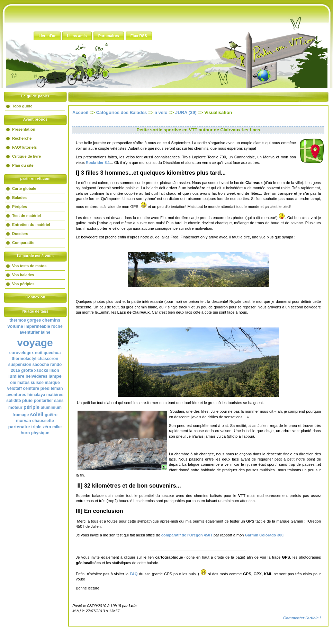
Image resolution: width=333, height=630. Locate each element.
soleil (36, 414)
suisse (37, 382)
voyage (35, 342)
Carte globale (24, 188)
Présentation (23, 129)
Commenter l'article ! (302, 618)
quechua (52, 352)
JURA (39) (186, 112)
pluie (27, 400)
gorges (34, 320)
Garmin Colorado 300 (264, 535)
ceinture (31, 388)
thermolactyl (24, 358)
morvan (23, 420)
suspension (20, 364)
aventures (16, 394)
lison (54, 370)
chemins (51, 320)
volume (15, 326)
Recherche (22, 138)
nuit (39, 352)
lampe (55, 376)
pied (45, 388)
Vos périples (23, 284)
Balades (19, 197)
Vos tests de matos (29, 266)
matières (54, 394)
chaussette (43, 420)
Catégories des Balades (121, 112)
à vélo (161, 112)
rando (56, 364)
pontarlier (43, 400)
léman (57, 388)
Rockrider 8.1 (98, 162)
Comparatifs (23, 242)
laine (45, 332)
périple (31, 407)
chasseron (47, 358)
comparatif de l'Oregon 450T (187, 535)
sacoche (41, 364)
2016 (15, 370)
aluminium (51, 407)
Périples (19, 206)
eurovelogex (21, 352)
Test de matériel (26, 215)
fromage (20, 414)
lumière (16, 376)
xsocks (41, 370)
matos (23, 382)
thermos (18, 320)
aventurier (30, 332)
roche (57, 326)
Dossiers (20, 233)
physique (40, 432)
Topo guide (22, 106)
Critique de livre (26, 156)
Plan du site (23, 165)
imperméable (37, 326)
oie (13, 382)
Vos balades (23, 275)
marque (52, 382)
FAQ (134, 574)
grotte (27, 370)
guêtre (51, 414)
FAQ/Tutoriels (24, 147)
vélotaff (14, 388)
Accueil (80, 112)
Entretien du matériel (31, 224)
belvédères (36, 376)
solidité (13, 400)
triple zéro (41, 427)
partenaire (19, 426)
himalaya (36, 394)
